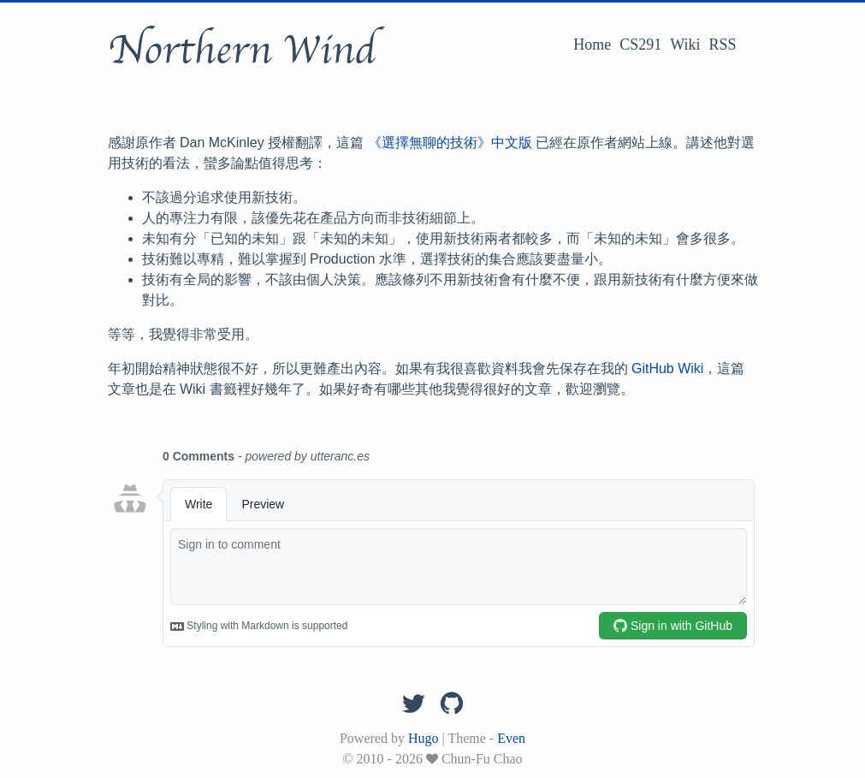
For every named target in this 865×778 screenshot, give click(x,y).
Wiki (685, 44)
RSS (722, 44)
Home (592, 44)
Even (511, 738)
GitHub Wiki (667, 368)
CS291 (640, 44)
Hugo (423, 738)
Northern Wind (242, 50)
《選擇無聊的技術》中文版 (450, 142)
